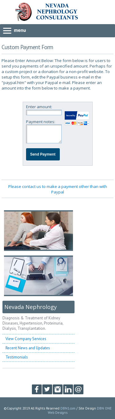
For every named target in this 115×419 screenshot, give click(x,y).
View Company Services (26, 338)
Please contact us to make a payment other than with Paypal (57, 189)
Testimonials (17, 357)
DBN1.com (67, 408)
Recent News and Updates (28, 348)
